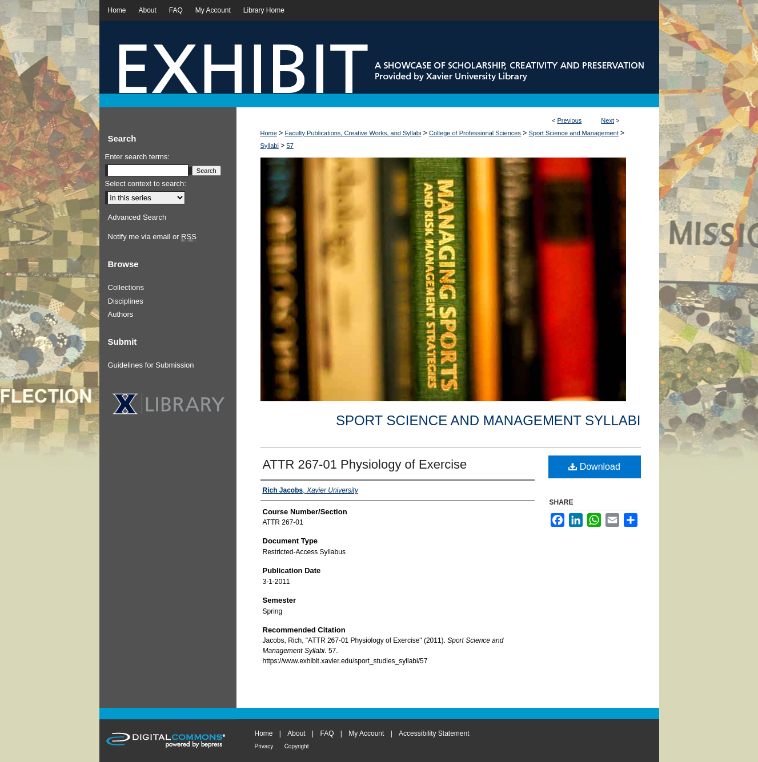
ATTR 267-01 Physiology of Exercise (365, 464)
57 (290, 145)
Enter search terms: (137, 156)
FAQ (327, 733)
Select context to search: (145, 183)
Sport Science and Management (574, 133)
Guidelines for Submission (151, 365)
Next (607, 120)
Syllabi (269, 145)
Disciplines (125, 301)
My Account (366, 733)
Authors (121, 314)
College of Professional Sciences (475, 133)
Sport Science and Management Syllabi (488, 420)
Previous (570, 120)
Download (594, 466)
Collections (126, 287)
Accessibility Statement (434, 733)
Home (268, 133)
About (296, 733)
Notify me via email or (152, 236)
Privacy (264, 746)
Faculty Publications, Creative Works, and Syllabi (353, 133)
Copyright (296, 746)
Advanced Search (137, 217)
